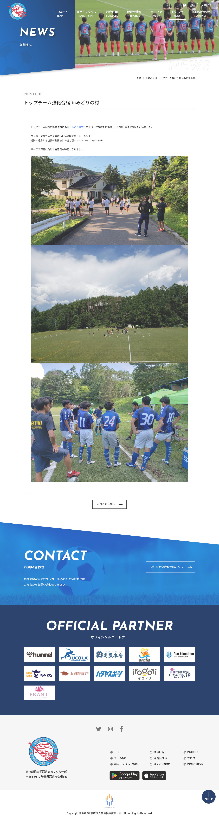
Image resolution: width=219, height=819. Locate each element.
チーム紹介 (121, 758)
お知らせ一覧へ (106, 504)
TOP (116, 752)
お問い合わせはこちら (169, 567)
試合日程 (158, 752)
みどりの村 (77, 127)
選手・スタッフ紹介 (126, 764)
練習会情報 (160, 758)
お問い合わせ (195, 764)
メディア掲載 (161, 764)
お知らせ (192, 752)
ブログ (191, 758)
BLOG (207, 5)
